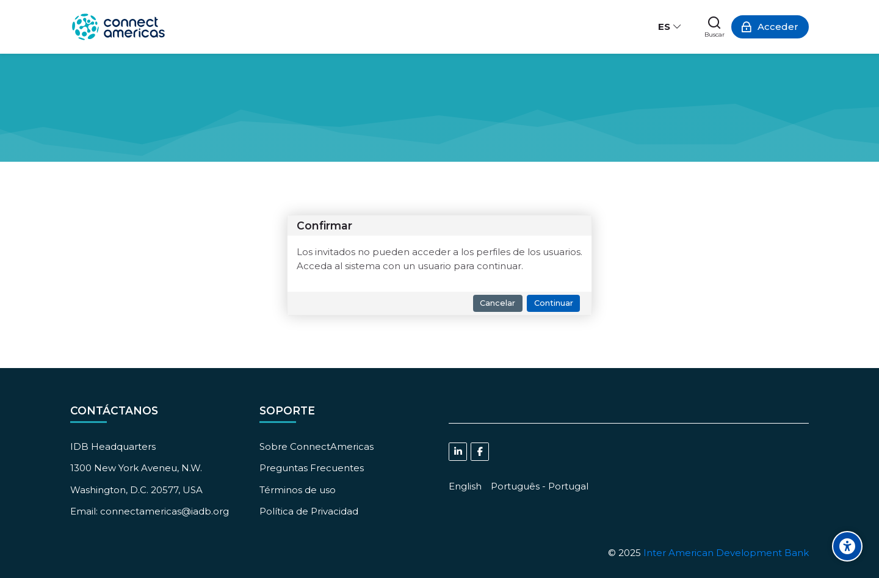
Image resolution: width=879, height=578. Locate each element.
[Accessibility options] (847, 546)
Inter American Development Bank (726, 552)
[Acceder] (770, 26)
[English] (465, 486)
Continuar (553, 303)
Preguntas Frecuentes (311, 468)
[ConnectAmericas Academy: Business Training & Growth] (118, 27)
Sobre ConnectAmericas (316, 446)
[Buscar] (714, 27)
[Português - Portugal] (539, 486)
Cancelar (497, 303)
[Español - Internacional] (670, 27)
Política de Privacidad (308, 511)
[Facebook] (480, 452)
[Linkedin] (458, 452)
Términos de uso (297, 490)
